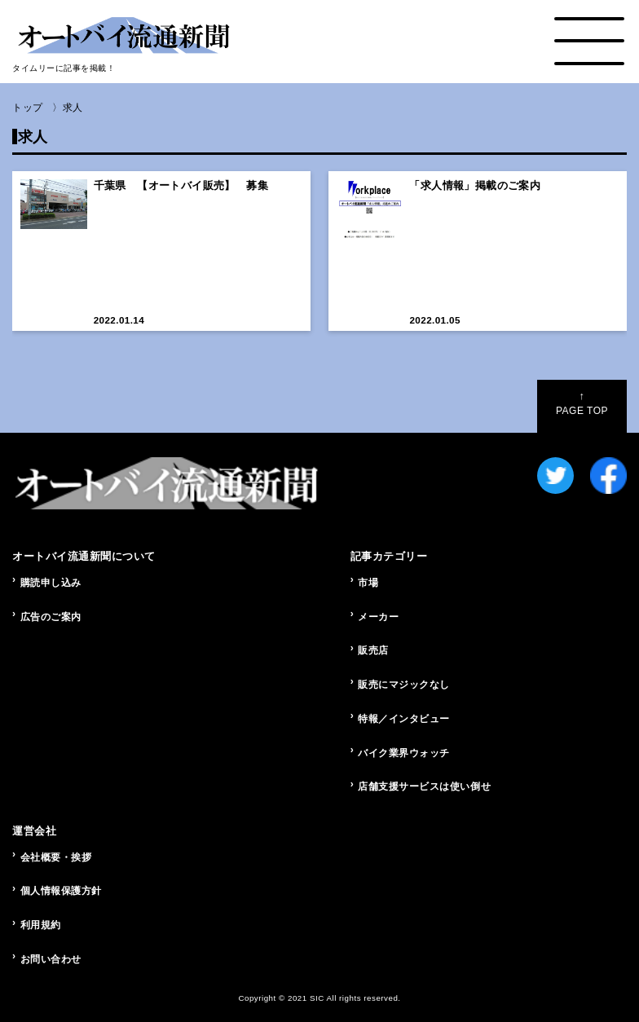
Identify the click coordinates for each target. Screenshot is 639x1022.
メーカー (378, 617)
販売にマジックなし (404, 684)
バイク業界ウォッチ (404, 753)
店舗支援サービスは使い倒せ (424, 786)
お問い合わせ (51, 959)
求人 (73, 107)
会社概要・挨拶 (56, 857)
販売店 (373, 650)
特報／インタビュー (404, 719)
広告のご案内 (51, 617)
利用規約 (40, 925)
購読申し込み (51, 582)
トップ (27, 107)
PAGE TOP (582, 403)
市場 (368, 582)
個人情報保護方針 (61, 890)
